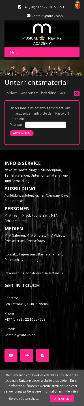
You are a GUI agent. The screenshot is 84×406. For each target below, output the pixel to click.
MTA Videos (55, 235)
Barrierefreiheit (50, 254)
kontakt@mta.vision (47, 15)
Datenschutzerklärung (21, 259)
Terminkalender (16, 175)
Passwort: (38, 124)
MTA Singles (35, 235)
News (8, 170)
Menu (14, 52)
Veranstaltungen (27, 170)
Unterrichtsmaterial (46, 175)
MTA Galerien (14, 235)
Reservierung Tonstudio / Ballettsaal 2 (33, 273)
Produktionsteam (35, 215)
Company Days (57, 195)
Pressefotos (35, 240)
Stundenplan (51, 170)
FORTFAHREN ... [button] (62, 399)
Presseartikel (14, 240)
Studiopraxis (14, 200)
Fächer (39, 195)
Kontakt (10, 254)
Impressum (27, 254)
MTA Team (12, 215)
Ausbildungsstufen (18, 195)
